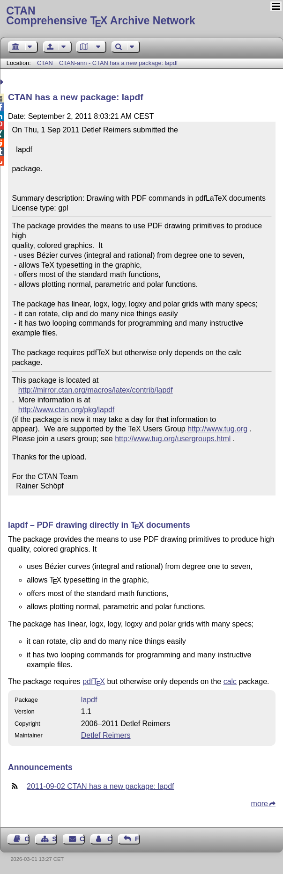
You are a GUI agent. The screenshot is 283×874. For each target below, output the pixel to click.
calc (230, 681)
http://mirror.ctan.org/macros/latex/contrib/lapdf (95, 390)
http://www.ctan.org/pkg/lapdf (66, 410)
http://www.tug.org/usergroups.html (173, 439)
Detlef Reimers (106, 735)
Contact (82, 839)
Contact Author (109, 839)
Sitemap (54, 839)
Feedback (137, 839)
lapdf (89, 700)
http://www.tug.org (217, 429)
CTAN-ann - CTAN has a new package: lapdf (118, 62)
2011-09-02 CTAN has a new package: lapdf (100, 786)
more (259, 804)
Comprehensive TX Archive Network (141, 16)
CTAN (45, 62)
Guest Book (27, 839)
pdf (93, 681)
